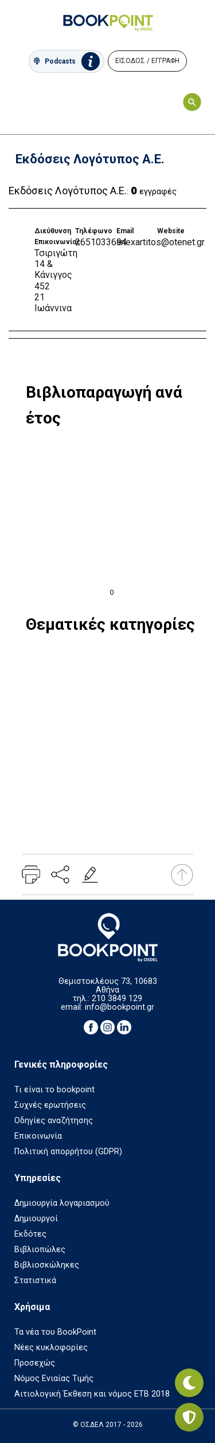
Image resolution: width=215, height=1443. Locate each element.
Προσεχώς (34, 1363)
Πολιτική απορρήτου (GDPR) (68, 1151)
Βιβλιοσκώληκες (46, 1265)
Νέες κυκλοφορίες (51, 1347)
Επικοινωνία (38, 1136)
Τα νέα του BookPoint (55, 1332)
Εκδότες (30, 1234)
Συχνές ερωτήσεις (50, 1105)
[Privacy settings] (189, 1417)
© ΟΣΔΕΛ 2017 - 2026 (108, 1425)
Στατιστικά (35, 1280)
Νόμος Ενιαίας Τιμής (53, 1378)
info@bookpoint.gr (119, 1007)
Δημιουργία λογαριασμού (62, 1203)
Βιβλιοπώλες (39, 1249)
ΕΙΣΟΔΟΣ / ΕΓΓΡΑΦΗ (147, 61)
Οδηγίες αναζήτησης (53, 1121)
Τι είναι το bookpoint (54, 1090)
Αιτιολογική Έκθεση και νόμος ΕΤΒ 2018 (92, 1394)
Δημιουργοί (36, 1219)
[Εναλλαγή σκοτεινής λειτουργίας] (189, 1383)
